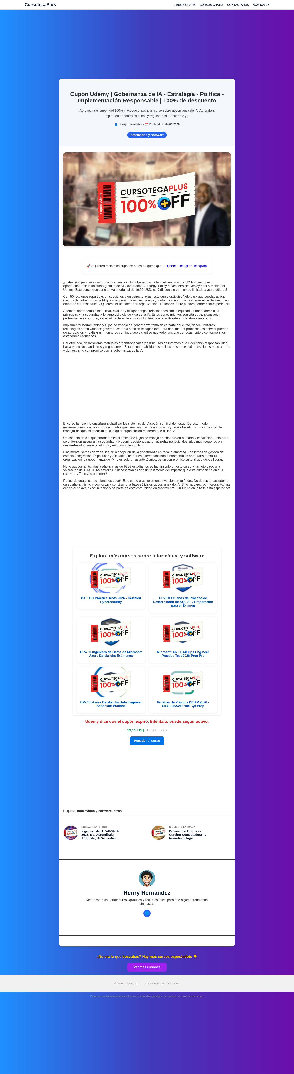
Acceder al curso (147, 740)
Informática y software (147, 135)
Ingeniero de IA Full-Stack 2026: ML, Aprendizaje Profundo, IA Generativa (100, 834)
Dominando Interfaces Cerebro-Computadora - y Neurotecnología (187, 834)
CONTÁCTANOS (238, 4)
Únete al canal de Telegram (187, 266)
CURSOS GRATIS (211, 4)
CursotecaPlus (40, 4)
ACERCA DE (261, 4)
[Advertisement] (147, 41)
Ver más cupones (147, 967)
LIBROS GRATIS (185, 4)
